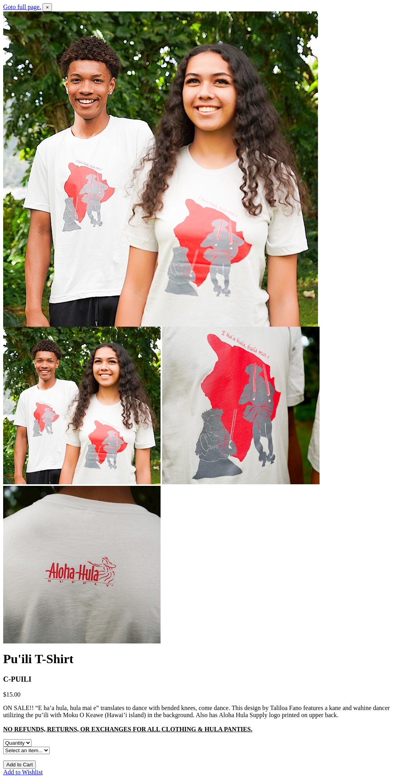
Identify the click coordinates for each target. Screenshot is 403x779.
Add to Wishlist (23, 772)
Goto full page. (22, 7)
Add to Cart (19, 765)
